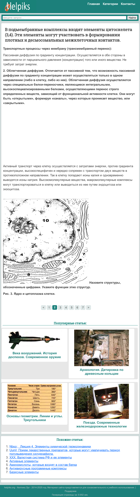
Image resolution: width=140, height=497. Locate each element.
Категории (110, 4)
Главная (94, 4)
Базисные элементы (24, 472)
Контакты (128, 4)
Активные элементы (23, 461)
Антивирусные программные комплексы (38, 468)
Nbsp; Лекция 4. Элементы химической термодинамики (50, 446)
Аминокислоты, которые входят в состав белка (43, 465)
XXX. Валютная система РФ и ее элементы (40, 457)
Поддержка (70, 491)
